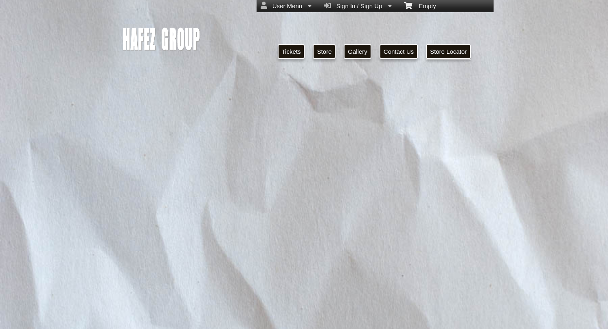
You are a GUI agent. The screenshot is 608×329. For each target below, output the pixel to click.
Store (324, 51)
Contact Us (399, 51)
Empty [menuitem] (420, 5)
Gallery (357, 51)
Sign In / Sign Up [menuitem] (357, 5)
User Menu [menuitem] (286, 5)
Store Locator (448, 51)
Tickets (291, 51)
